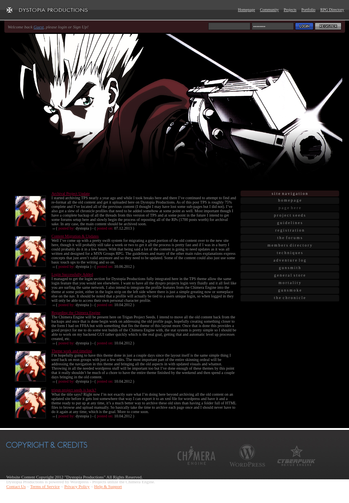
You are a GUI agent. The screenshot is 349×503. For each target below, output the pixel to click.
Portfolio (308, 9)
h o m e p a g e (289, 200)
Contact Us (16, 486)
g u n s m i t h (289, 268)
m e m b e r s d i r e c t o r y (289, 245)
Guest (39, 26)
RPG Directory (332, 9)
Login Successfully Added (72, 274)
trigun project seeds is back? (73, 390)
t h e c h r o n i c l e (289, 297)
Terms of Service (45, 486)
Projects (290, 9)
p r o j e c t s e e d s (289, 215)
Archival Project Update (70, 193)
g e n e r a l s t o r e (289, 275)
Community (269, 9)
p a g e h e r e (289, 208)
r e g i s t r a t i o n (289, 230)
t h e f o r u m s (289, 238)
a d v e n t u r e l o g (289, 260)
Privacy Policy (77, 486)
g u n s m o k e (289, 290)
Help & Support (108, 486)
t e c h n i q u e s (289, 253)
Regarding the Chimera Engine (75, 312)
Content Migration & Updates (75, 236)
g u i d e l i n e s (289, 223)
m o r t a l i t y (289, 282)
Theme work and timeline (71, 351)
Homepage (246, 9)
